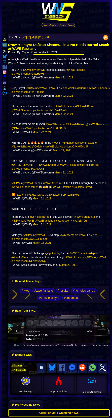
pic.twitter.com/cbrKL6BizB (50, 128)
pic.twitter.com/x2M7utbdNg (28, 92)
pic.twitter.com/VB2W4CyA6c (50, 110)
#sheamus (71, 298)
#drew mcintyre (49, 298)
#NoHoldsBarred (78, 88)
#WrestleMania (69, 235)
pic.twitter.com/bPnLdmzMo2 (62, 194)
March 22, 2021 (64, 77)
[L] (36, 37)
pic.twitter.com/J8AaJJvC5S (28, 168)
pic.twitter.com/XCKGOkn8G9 (29, 238)
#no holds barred (84, 290)
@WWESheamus (99, 88)
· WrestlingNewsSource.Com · (58, 25)
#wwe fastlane (43, 290)
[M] (32, 37)
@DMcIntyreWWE (34, 69)
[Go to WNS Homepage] (58, 13)
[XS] (24, 37)
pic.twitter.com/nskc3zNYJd (70, 220)
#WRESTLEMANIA (23, 164)
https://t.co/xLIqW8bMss (30, 194)
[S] (29, 37)
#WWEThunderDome (64, 142)
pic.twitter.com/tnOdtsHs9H (28, 73)
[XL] (40, 37)
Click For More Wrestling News (59, 412)
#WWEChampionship (82, 253)
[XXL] (47, 37)
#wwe (25, 290)
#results (63, 290)
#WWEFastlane (75, 69)
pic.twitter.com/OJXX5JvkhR (71, 146)
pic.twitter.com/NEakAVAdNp (29, 261)
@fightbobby (52, 253)
